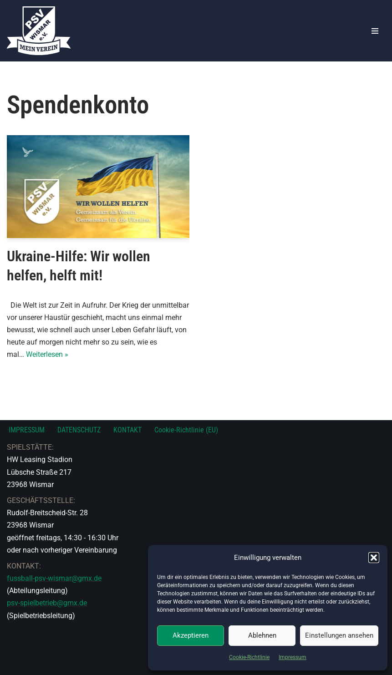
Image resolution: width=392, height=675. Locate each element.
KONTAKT (127, 430)
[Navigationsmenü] (375, 31)
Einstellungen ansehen (339, 635)
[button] (373, 557)
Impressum (292, 657)
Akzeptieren (191, 635)
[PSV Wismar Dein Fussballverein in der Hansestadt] (39, 30)
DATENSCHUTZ (79, 430)
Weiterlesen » (47, 354)
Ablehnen (262, 635)
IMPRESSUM (27, 430)
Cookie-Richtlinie (249, 657)
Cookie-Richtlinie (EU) (186, 430)
